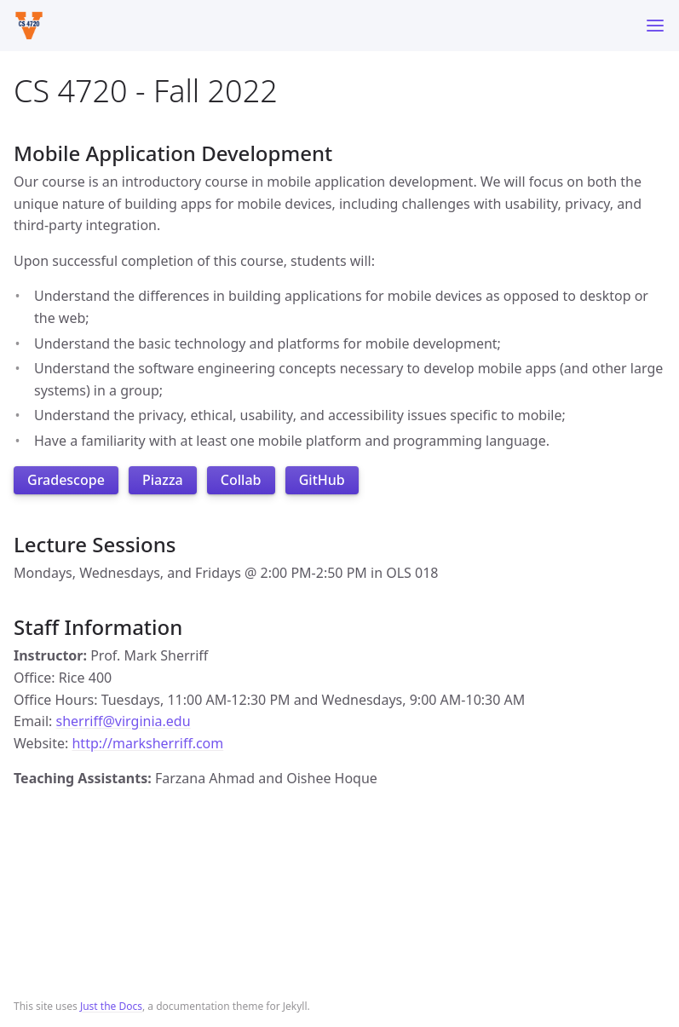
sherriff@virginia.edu (123, 721)
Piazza (162, 479)
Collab (241, 479)
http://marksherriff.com (147, 743)
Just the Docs (111, 1006)
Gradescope (66, 479)
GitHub (322, 479)
